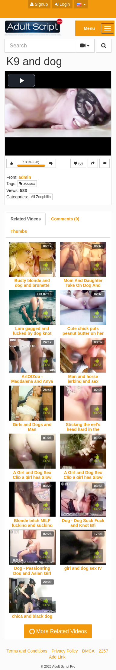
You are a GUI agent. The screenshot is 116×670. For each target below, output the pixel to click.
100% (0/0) (31, 164)
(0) (78, 163)
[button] (81, 4)
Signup (39, 4)
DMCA (88, 651)
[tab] (26, 219)
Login (62, 4)
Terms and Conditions (26, 651)
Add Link (57, 657)
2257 (103, 651)
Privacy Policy (64, 651)
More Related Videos (57, 631)
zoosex (27, 183)
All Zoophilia (40, 197)
